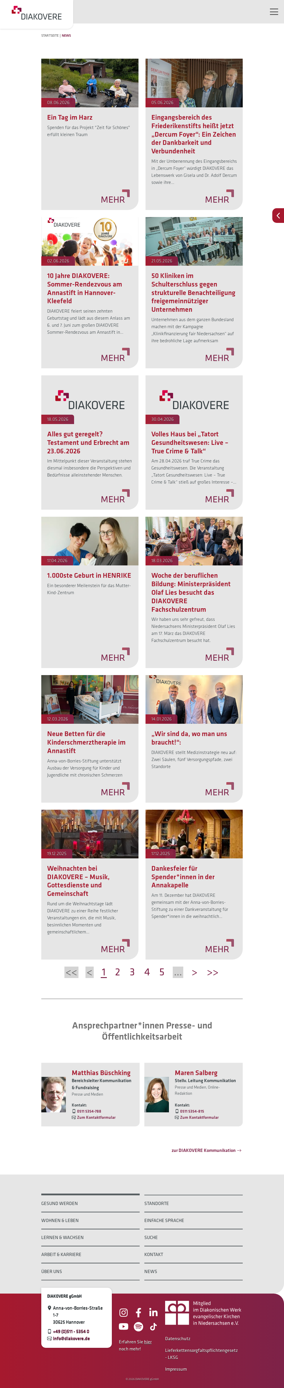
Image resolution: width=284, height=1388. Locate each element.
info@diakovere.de (71, 1338)
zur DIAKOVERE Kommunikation (204, 1150)
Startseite (50, 35)
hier (148, 1341)
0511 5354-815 (192, 1111)
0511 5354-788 (89, 1111)
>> (212, 972)
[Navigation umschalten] (274, 12)
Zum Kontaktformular (96, 1117)
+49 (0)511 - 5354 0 (71, 1331)
